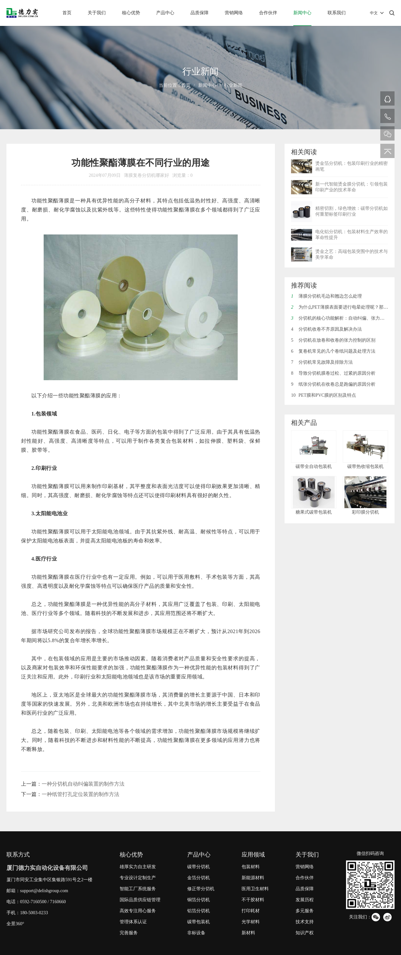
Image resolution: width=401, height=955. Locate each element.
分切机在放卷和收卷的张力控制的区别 (333, 340)
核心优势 (131, 12)
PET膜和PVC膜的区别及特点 (323, 395)
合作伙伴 (268, 12)
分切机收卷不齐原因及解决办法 (326, 329)
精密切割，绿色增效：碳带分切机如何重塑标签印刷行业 (351, 211)
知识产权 (305, 932)
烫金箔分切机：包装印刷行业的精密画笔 (351, 166)
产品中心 (165, 12)
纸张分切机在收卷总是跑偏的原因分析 (333, 384)
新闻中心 (302, 12)
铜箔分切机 (198, 899)
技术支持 (305, 921)
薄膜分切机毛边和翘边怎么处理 (326, 296)
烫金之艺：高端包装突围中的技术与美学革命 (351, 254)
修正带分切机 (200, 888)
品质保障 (199, 12)
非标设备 (196, 932)
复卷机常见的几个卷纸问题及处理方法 (333, 351)
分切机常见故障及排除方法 (322, 362)
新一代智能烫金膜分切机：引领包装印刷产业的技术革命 (351, 187)
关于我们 (97, 12)
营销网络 (234, 12)
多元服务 (305, 910)
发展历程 (305, 899)
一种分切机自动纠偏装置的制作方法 (83, 784)
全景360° (15, 923)
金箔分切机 (198, 877)
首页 (66, 12)
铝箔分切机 (198, 910)
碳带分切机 (198, 866)
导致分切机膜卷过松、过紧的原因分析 (333, 373)
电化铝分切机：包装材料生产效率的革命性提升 (351, 234)
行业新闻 (233, 85)
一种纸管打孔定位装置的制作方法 (80, 794)
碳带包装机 (198, 921)
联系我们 (337, 12)
